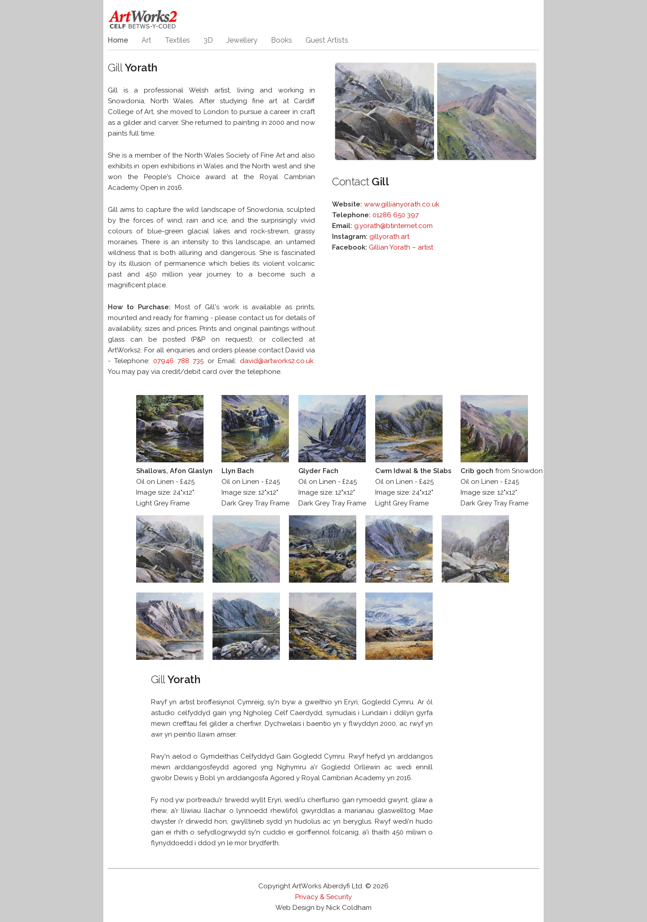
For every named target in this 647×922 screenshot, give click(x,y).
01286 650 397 (395, 215)
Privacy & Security (323, 897)
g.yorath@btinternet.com (393, 226)
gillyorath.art (389, 237)
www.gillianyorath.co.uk (401, 204)
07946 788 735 (178, 361)
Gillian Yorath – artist (401, 247)
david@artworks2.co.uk (277, 361)
